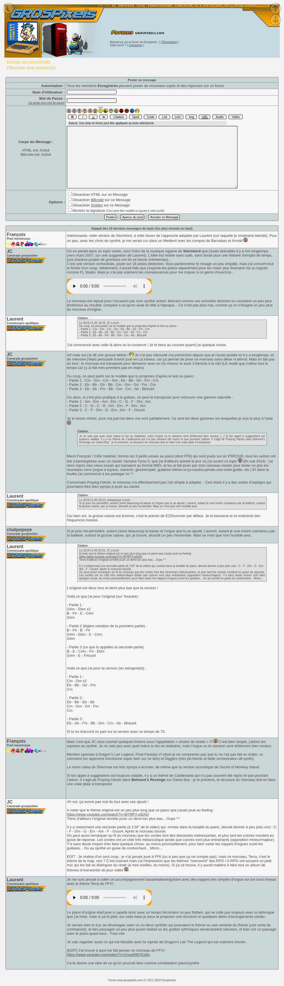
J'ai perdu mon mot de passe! (46, 102)
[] (109, 286)
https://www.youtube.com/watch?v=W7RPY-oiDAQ (110, 556)
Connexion (135, 45)
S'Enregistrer (169, 42)
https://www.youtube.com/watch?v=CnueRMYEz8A (108, 954)
